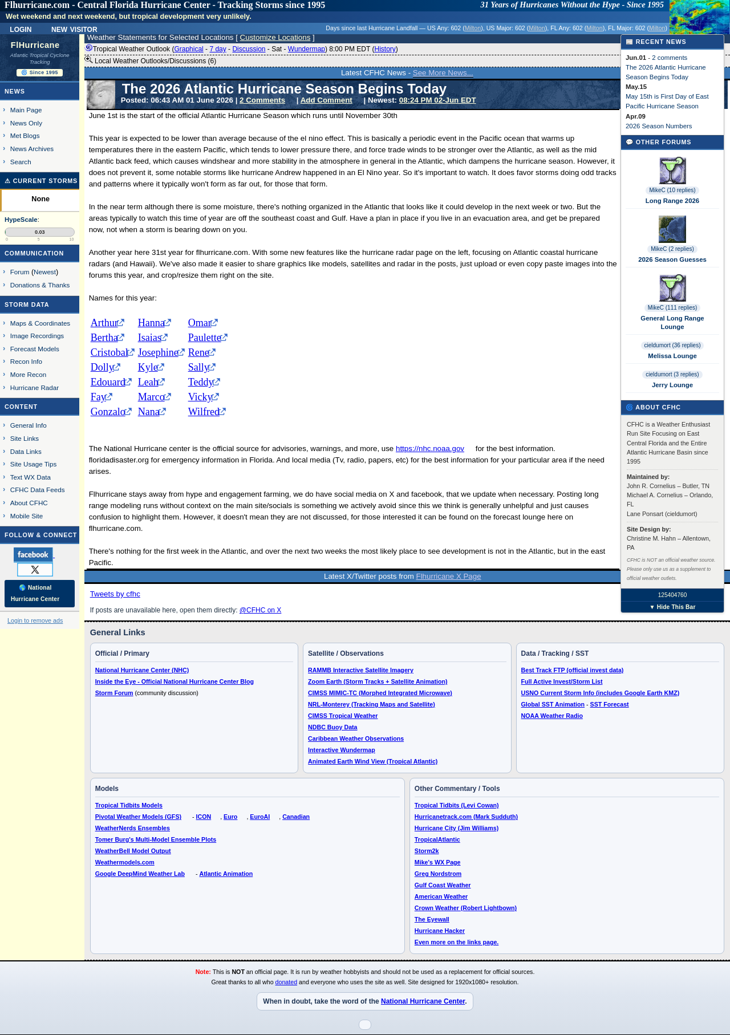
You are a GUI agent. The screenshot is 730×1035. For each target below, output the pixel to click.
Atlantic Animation (226, 873)
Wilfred (204, 411)
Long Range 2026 (672, 200)
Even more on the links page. (456, 942)
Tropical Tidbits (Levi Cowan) (457, 805)
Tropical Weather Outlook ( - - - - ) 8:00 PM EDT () (241, 49)
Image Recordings (37, 335)
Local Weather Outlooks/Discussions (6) (150, 60)
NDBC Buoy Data (332, 727)
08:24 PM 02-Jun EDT (437, 100)
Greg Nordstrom (438, 873)
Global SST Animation (553, 704)
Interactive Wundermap (341, 749)
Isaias (149, 337)
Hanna (151, 322)
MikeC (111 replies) (672, 308)
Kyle (148, 367)
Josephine (158, 352)
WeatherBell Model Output (133, 850)
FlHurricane (35, 45)
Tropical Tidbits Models (129, 805)
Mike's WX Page (438, 862)
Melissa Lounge (672, 355)
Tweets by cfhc (115, 594)
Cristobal (109, 352)
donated (286, 982)
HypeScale (21, 219)
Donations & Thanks (40, 285)
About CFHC (29, 502)
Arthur (104, 322)
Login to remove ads (35, 620)
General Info (28, 425)
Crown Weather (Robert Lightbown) (466, 907)
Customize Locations (275, 37)
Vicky (200, 397)
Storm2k (427, 850)
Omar (200, 322)
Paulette (204, 337)
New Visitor (74, 28)
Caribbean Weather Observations (356, 738)
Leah (148, 382)
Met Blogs (25, 135)
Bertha (104, 337)
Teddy (201, 382)
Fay (98, 397)
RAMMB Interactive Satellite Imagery (360, 670)
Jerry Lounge (672, 384)
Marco (151, 397)
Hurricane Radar (34, 387)
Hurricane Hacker (440, 930)
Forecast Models (34, 348)
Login (20, 28)
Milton (473, 28)
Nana (149, 411)
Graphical (188, 49)
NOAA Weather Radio (552, 715)
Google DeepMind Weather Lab (140, 873)
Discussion (248, 49)
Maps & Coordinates (40, 323)
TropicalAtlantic (437, 839)
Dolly (102, 367)
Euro (230, 816)
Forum (20, 271)
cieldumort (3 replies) (672, 374)
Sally (198, 367)
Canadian (296, 816)
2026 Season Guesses (672, 259)
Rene (198, 352)
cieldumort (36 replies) (672, 345)
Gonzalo (108, 411)
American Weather (441, 896)
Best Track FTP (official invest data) (572, 670)
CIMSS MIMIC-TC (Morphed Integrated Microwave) (380, 692)
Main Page (26, 109)
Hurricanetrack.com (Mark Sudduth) (466, 816)
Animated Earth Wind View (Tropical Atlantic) (372, 761)
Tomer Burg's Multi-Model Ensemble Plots (156, 839)
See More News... (443, 72)
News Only (26, 123)
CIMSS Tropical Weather (343, 715)
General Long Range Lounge (672, 322)
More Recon (28, 374)
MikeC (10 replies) (672, 190)
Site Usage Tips (33, 464)
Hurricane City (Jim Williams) (456, 828)
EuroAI (260, 816)
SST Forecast (609, 704)
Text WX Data (30, 477)
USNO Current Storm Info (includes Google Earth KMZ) (600, 692)
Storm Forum (114, 692)
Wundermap (306, 49)
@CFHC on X (261, 610)
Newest (45, 271)
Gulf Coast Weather (443, 885)
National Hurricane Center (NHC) (142, 670)
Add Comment (326, 100)
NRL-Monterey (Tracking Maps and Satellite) (371, 704)
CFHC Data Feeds (37, 489)
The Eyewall (432, 919)
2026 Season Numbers (659, 126)
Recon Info (26, 361)
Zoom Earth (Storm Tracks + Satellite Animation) (377, 681)
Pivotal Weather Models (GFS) (138, 816)
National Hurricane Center (423, 1001)
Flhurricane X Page (448, 576)
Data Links (26, 451)
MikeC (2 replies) (672, 249)
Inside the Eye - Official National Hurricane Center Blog (174, 681)
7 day (217, 49)
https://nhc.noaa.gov (430, 448)
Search (20, 161)
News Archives (32, 148)
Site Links (24, 438)
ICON (204, 816)
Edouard (108, 382)
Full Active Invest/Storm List (562, 681)
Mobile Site (26, 515)
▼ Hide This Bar (672, 607)
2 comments (669, 57)
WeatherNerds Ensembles (132, 828)
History (384, 49)
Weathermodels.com (125, 862)
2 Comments (262, 100)
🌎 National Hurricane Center (35, 593)
